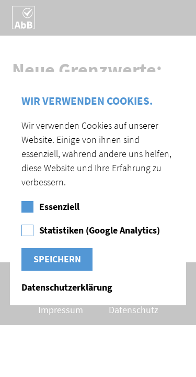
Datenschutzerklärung (66, 287)
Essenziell (59, 207)
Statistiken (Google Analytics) (99, 230)
